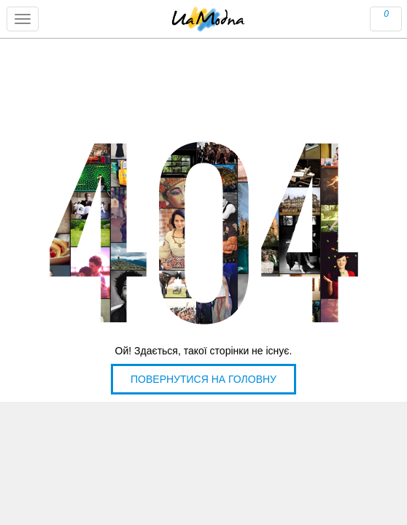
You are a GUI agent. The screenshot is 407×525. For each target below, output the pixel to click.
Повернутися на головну (203, 379)
